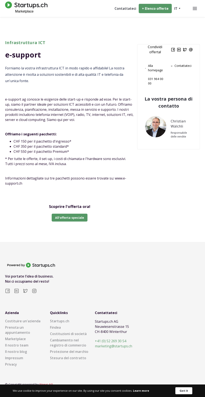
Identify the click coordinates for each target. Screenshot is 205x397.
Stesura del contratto (68, 358)
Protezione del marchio (69, 351)
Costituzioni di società (68, 333)
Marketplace (15, 339)
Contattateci (125, 8)
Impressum (14, 358)
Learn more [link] (141, 391)
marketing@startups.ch (113, 346)
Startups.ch (59, 321)
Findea (55, 327)
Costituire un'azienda (22, 321)
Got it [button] (184, 391)
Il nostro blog (16, 351)
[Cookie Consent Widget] (102, 390)
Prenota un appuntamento (17, 330)
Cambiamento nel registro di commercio (68, 343)
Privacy (11, 364)
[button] (177, 8)
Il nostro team (16, 345)
